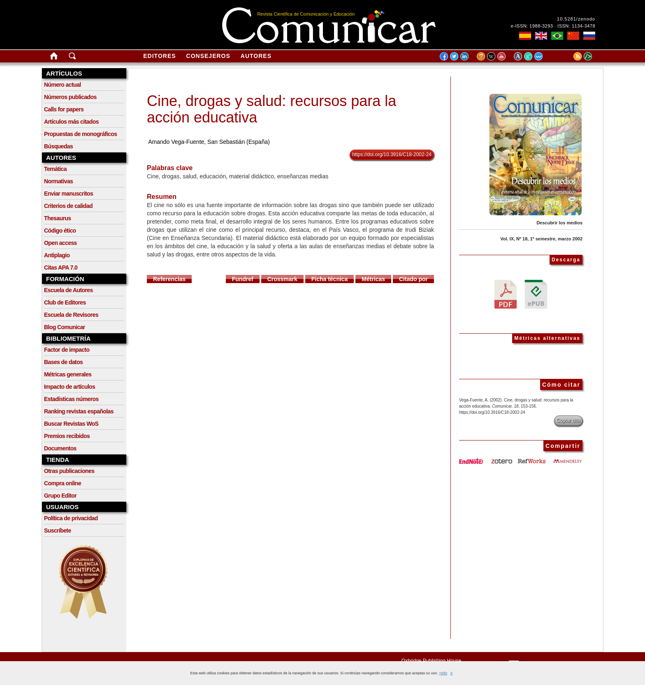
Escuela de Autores (68, 290)
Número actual (62, 84)
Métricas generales (67, 374)
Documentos (60, 448)
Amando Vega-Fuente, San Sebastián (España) (209, 141)
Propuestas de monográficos (80, 134)
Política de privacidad (71, 518)
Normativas (58, 181)
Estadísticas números (71, 399)
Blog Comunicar (64, 327)
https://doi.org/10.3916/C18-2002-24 (392, 154)
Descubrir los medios (559, 222)
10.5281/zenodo (576, 18)
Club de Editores (65, 302)
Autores (256, 56)
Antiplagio (57, 255)
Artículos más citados (71, 121)
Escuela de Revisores (71, 314)
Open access (60, 243)
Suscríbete (57, 530)
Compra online (62, 483)
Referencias (169, 279)
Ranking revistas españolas (79, 411)
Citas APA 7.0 (60, 267)
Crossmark (282, 279)
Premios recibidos (67, 436)
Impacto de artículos (69, 386)
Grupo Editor (60, 495)
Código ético (60, 230)
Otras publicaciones (69, 471)
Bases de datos (63, 362)
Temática (55, 169)
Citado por (413, 279)
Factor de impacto (66, 349)
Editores (159, 56)
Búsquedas (58, 146)
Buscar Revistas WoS (71, 423)
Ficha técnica (329, 279)
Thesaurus (57, 218)
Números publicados (70, 97)
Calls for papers (64, 109)
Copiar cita (568, 420)
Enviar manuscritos (68, 193)
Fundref (242, 279)
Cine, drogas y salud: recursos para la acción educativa (271, 109)
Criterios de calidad (68, 206)
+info (443, 673)
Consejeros (208, 56)
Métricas (373, 279)
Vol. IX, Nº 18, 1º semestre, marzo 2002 (541, 238)
